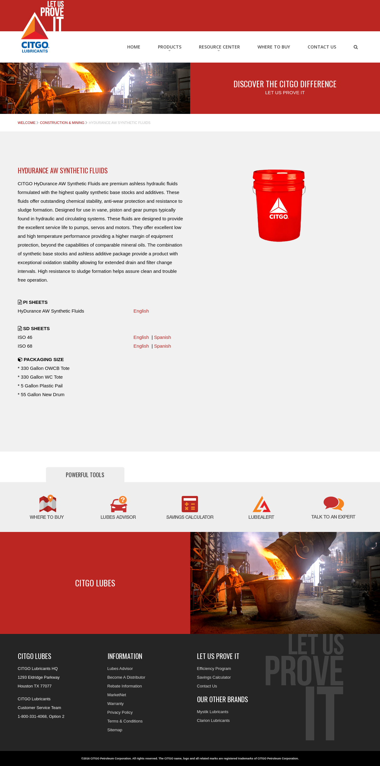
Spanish (162, 337)
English (141, 311)
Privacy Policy (120, 712)
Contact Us (322, 47)
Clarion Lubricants (213, 720)
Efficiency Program (214, 668)
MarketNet (116, 694)
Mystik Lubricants (212, 711)
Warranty (115, 703)
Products (169, 47)
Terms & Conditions (125, 721)
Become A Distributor (126, 677)
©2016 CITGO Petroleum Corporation (106, 758)
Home (133, 47)
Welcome (27, 123)
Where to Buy (274, 47)
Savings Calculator (214, 677)
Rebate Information (124, 686)
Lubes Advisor (120, 668)
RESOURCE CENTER (219, 47)
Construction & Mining (62, 123)
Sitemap (114, 730)
